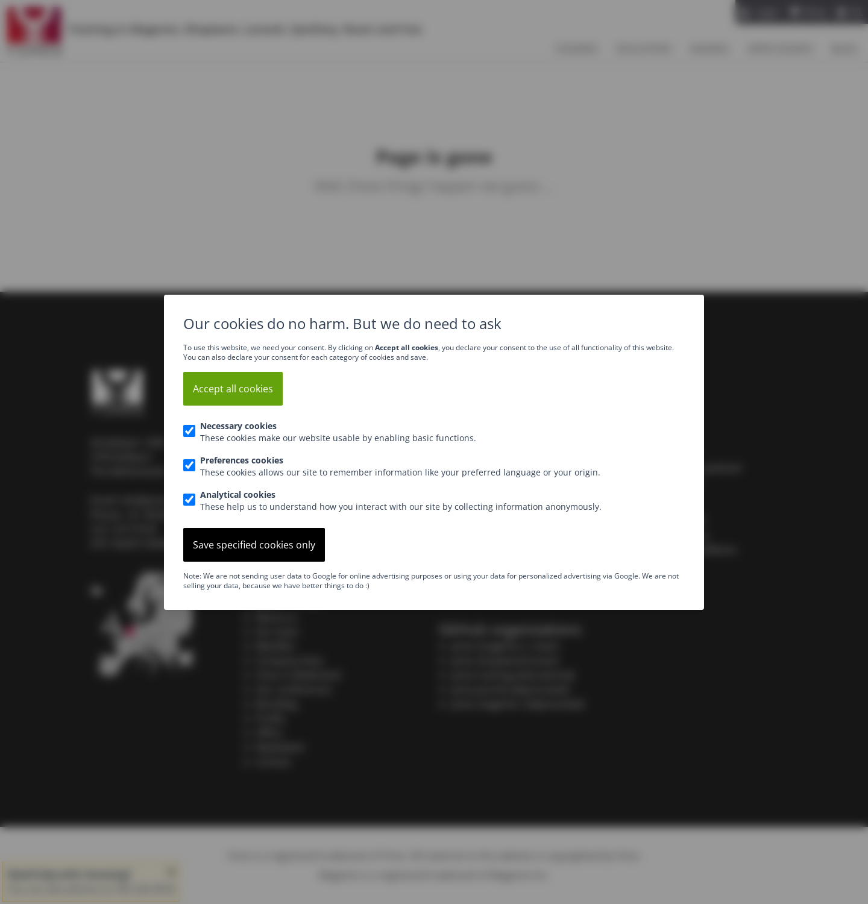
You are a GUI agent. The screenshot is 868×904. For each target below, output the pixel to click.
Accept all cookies (233, 388)
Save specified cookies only (254, 544)
